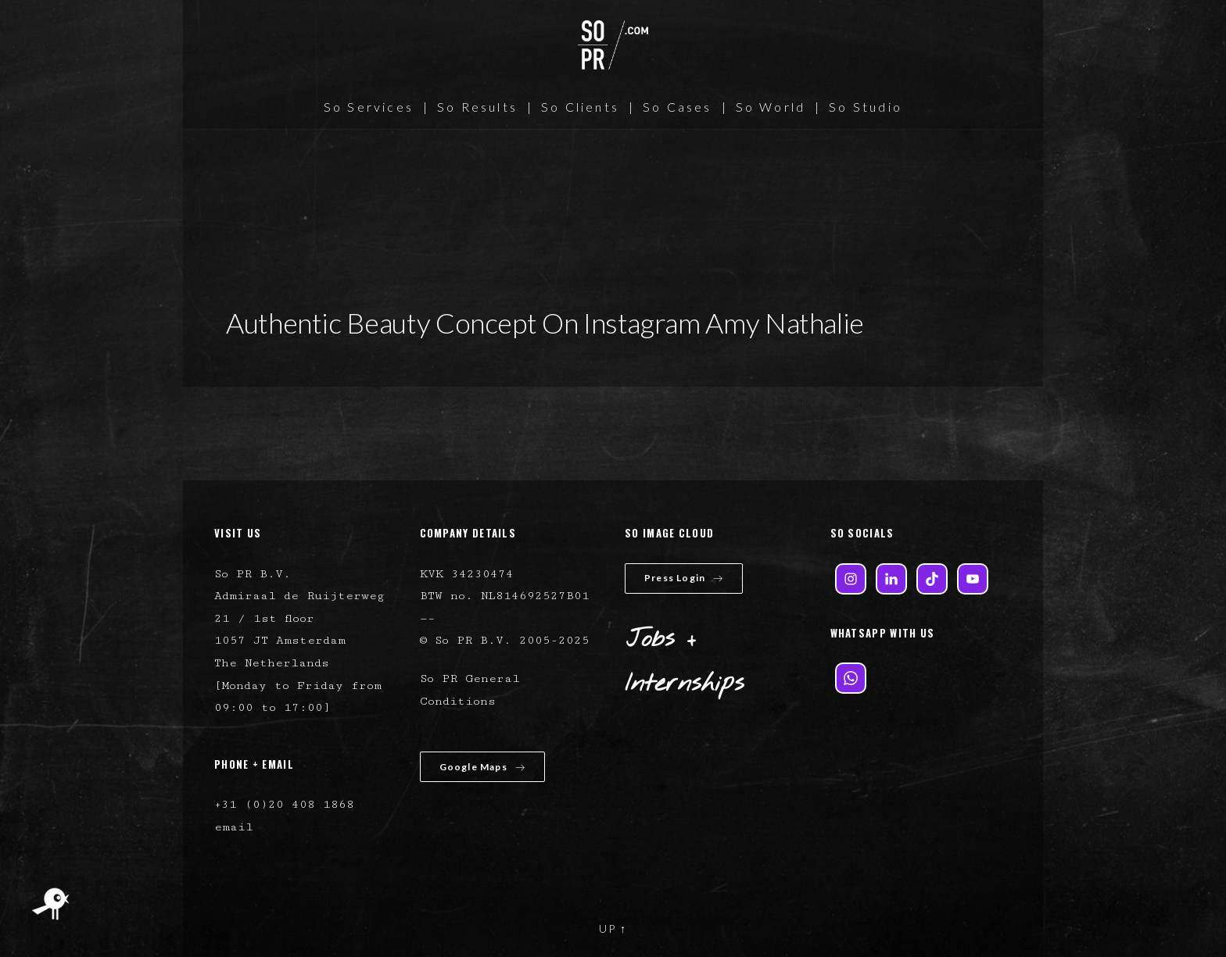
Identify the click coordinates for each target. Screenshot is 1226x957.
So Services (369, 106)
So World (771, 106)
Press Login (683, 578)
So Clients (580, 106)
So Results (477, 106)
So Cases (677, 106)
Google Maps (482, 767)
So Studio (865, 106)
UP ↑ (613, 928)
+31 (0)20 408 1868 (284, 804)
